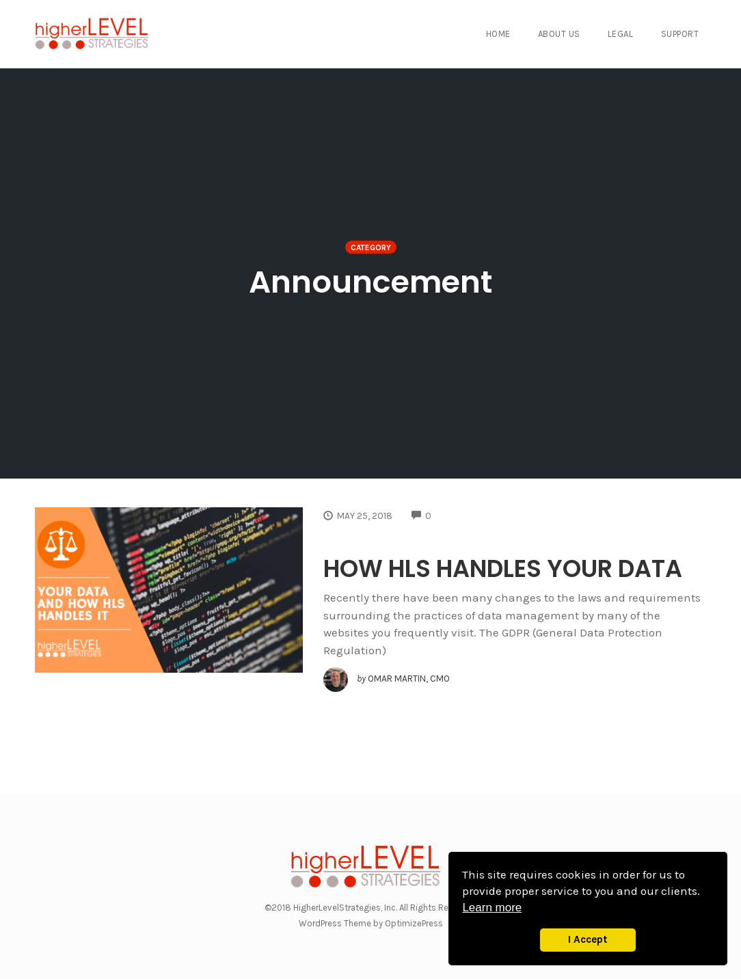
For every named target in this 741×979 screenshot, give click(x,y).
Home (498, 34)
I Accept (588, 939)
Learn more (492, 907)
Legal (621, 34)
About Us (559, 34)
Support (680, 34)
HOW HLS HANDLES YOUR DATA (502, 568)
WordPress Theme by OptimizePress (371, 923)
